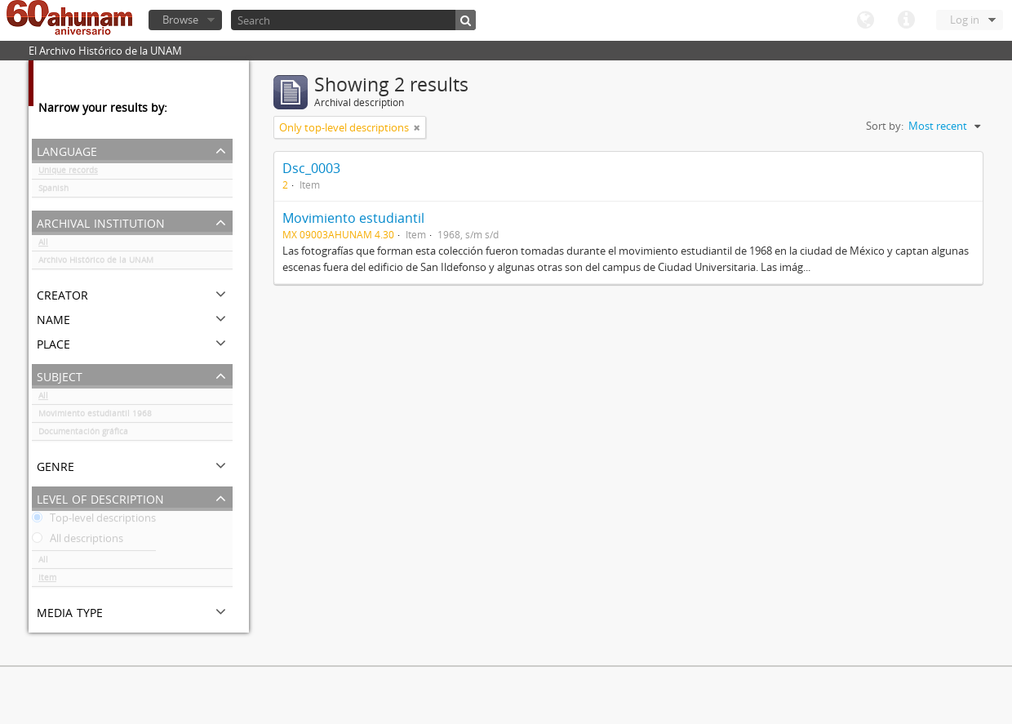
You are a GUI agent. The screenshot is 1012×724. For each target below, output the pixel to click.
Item (47, 580)
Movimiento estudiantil (353, 218)
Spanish (53, 191)
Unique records (68, 173)
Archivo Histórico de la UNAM (95, 263)
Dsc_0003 (311, 168)
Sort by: (884, 125)
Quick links (906, 20)
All (43, 245)
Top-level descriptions (94, 520)
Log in (964, 19)
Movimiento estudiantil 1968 (95, 416)
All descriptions (77, 541)
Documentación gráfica (83, 434)
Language (865, 20)
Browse (180, 19)
